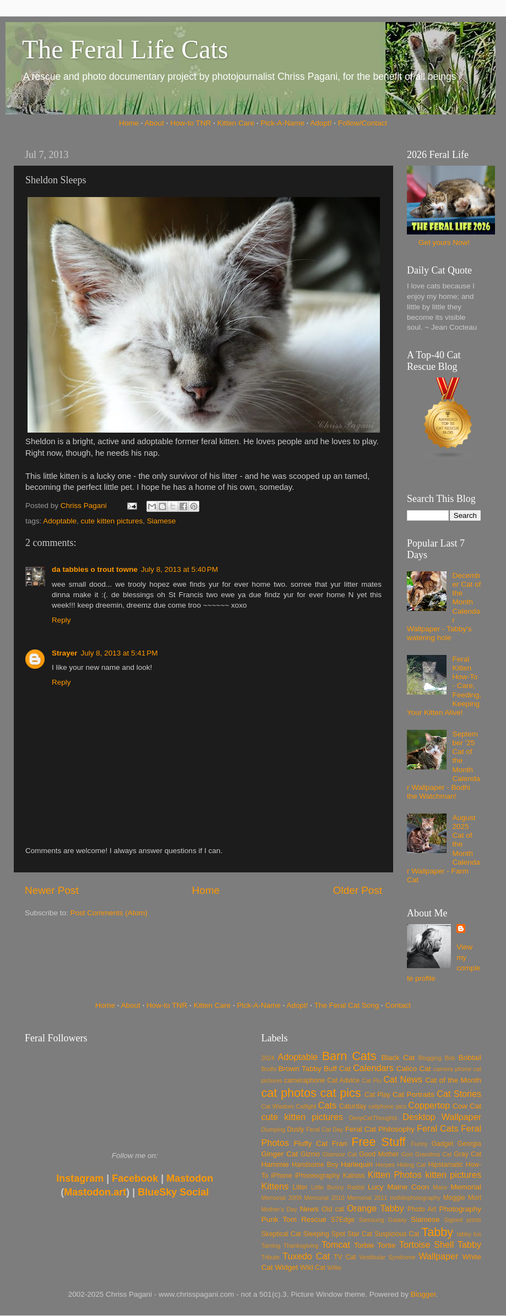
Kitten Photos (395, 1175)
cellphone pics (387, 1106)
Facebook (135, 1178)
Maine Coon (408, 1187)
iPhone (281, 1176)
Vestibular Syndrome (387, 1257)
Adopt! (320, 123)
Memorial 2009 (282, 1197)
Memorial (465, 1187)
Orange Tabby (375, 1208)
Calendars (373, 1068)
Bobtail (470, 1057)
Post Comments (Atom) (109, 913)
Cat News (402, 1079)
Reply (61, 620)
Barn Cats (349, 1056)
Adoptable (60, 521)
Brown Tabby (300, 1068)
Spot (338, 1234)
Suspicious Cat (397, 1234)
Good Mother (379, 1154)
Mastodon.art (95, 1192)
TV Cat (345, 1257)
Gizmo (310, 1154)
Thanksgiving (301, 1245)
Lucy (376, 1187)
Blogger (423, 1294)
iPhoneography (317, 1176)
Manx (440, 1187)
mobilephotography (415, 1197)
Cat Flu (371, 1080)
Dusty (295, 1129)
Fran (339, 1143)
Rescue (314, 1219)
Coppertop (429, 1105)
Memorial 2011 (367, 1197)
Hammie (275, 1164)
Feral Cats (437, 1128)
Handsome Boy (315, 1164)
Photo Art (421, 1209)
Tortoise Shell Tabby (440, 1244)
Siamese (161, 521)
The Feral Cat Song (346, 1005)
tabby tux (469, 1234)
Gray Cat (467, 1154)
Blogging (430, 1058)
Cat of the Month (453, 1080)
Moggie (454, 1198)
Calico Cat (413, 1068)
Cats (327, 1105)
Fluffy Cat (310, 1143)
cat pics (340, 1093)
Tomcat (336, 1244)
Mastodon (189, 1178)
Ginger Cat (280, 1154)
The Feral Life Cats (125, 49)
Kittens (275, 1186)
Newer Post (52, 890)
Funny (419, 1143)
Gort (407, 1154)
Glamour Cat (340, 1154)
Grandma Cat (433, 1154)
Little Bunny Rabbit (337, 1187)
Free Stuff (378, 1142)
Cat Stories (459, 1094)
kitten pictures (453, 1175)
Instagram (80, 1178)
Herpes (385, 1164)
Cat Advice (343, 1080)
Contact (398, 1005)
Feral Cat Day (324, 1129)
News (309, 1209)
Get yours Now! (444, 242)
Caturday (352, 1106)
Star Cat (359, 1234)
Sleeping (316, 1234)
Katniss (354, 1176)
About (154, 123)
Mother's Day (279, 1209)
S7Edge (343, 1220)
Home (129, 123)
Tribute (271, 1257)
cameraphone (304, 1080)
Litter (300, 1187)
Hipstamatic (445, 1164)
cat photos (289, 1093)
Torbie (364, 1245)
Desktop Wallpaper (441, 1117)
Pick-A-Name (282, 123)
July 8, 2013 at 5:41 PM (119, 653)
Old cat (333, 1209)
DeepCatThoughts (373, 1118)
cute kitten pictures (112, 521)
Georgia (469, 1144)
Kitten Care (235, 123)
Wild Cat (312, 1267)
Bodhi (269, 1069)
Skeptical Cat (281, 1234)
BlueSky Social (173, 1192)
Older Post (357, 890)
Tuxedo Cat (306, 1256)
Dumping (273, 1129)
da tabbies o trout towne (95, 569)
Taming (271, 1245)
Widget (286, 1267)
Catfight (306, 1106)
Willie (334, 1267)
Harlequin (357, 1164)
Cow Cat (467, 1106)
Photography (460, 1209)
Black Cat (398, 1057)
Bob (450, 1058)
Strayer (65, 653)
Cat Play (377, 1095)
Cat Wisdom (278, 1106)
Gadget (443, 1144)
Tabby (437, 1232)
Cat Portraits (413, 1094)
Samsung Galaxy (383, 1219)
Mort (474, 1198)
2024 (268, 1058)
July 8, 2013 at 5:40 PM (179, 569)
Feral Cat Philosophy (380, 1129)
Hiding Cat (411, 1164)
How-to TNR (190, 123)
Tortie (387, 1245)
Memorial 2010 (324, 1197)
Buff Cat (337, 1068)
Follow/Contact (362, 123)
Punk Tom (279, 1219)
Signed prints (462, 1219)
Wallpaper (438, 1256)
